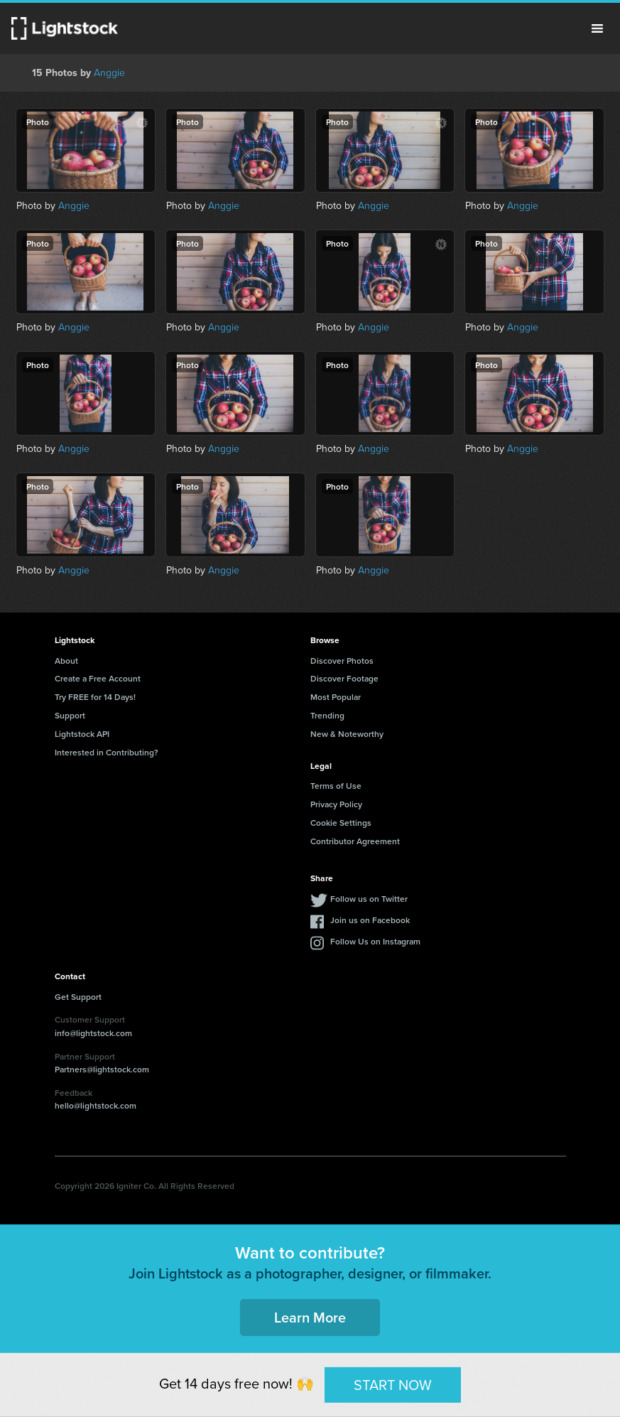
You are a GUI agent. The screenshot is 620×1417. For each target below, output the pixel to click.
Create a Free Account (98, 678)
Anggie (109, 72)
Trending (327, 715)
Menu (597, 28)
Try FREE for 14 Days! (95, 697)
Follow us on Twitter (369, 899)
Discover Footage (344, 678)
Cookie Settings (340, 823)
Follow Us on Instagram (375, 941)
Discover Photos (342, 660)
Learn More (310, 1317)
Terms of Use (335, 786)
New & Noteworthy (347, 734)
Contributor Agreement (355, 841)
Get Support (78, 997)
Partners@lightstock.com (102, 1069)
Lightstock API (82, 734)
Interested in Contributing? (106, 752)
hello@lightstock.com (95, 1105)
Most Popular (335, 697)
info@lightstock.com (93, 1033)
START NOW (393, 1384)
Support (70, 715)
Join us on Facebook (370, 920)
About (66, 660)
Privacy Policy (336, 804)
